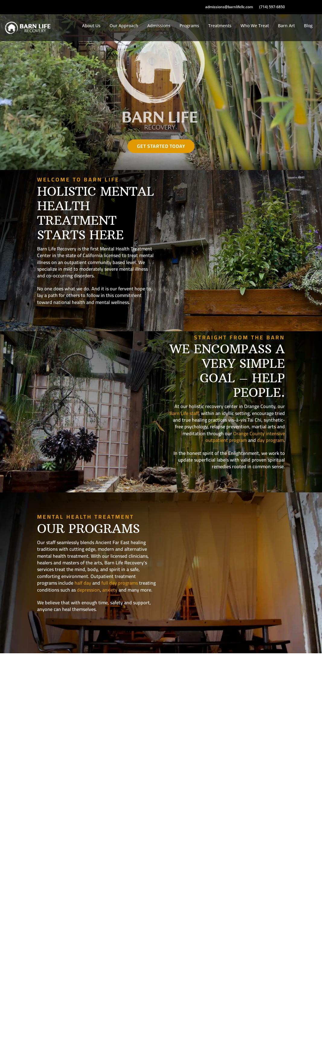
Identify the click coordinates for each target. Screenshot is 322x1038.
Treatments (219, 25)
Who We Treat (255, 25)
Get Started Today (161, 146)
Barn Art (286, 25)
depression (88, 589)
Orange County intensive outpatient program (245, 437)
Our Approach (124, 25)
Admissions (159, 25)
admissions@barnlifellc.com (229, 7)
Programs (189, 25)
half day (83, 582)
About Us (91, 25)
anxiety (109, 589)
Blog (308, 25)
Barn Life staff (184, 413)
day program (270, 440)
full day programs (119, 582)
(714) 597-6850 (272, 7)
